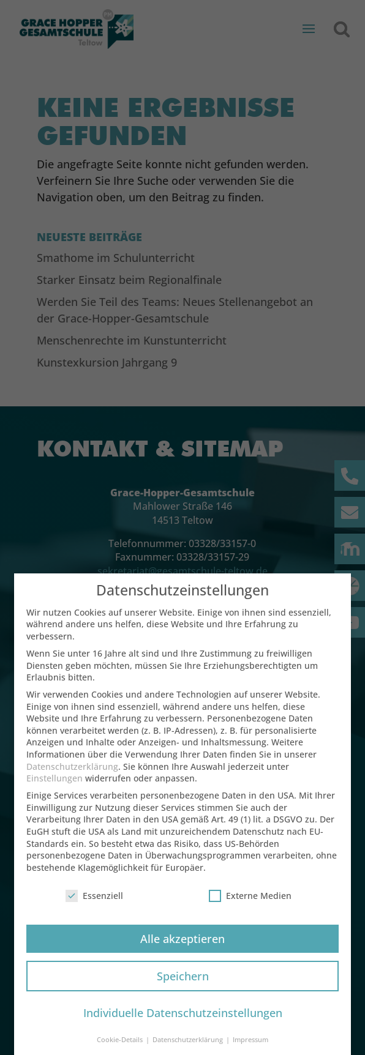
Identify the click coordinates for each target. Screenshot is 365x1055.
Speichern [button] (183, 982)
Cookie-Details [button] (121, 1046)
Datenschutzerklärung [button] (188, 1046)
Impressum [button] (250, 1046)
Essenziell (94, 902)
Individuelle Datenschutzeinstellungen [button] (182, 1019)
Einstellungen (54, 785)
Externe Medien (250, 902)
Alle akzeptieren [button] (182, 945)
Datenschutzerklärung (72, 772)
